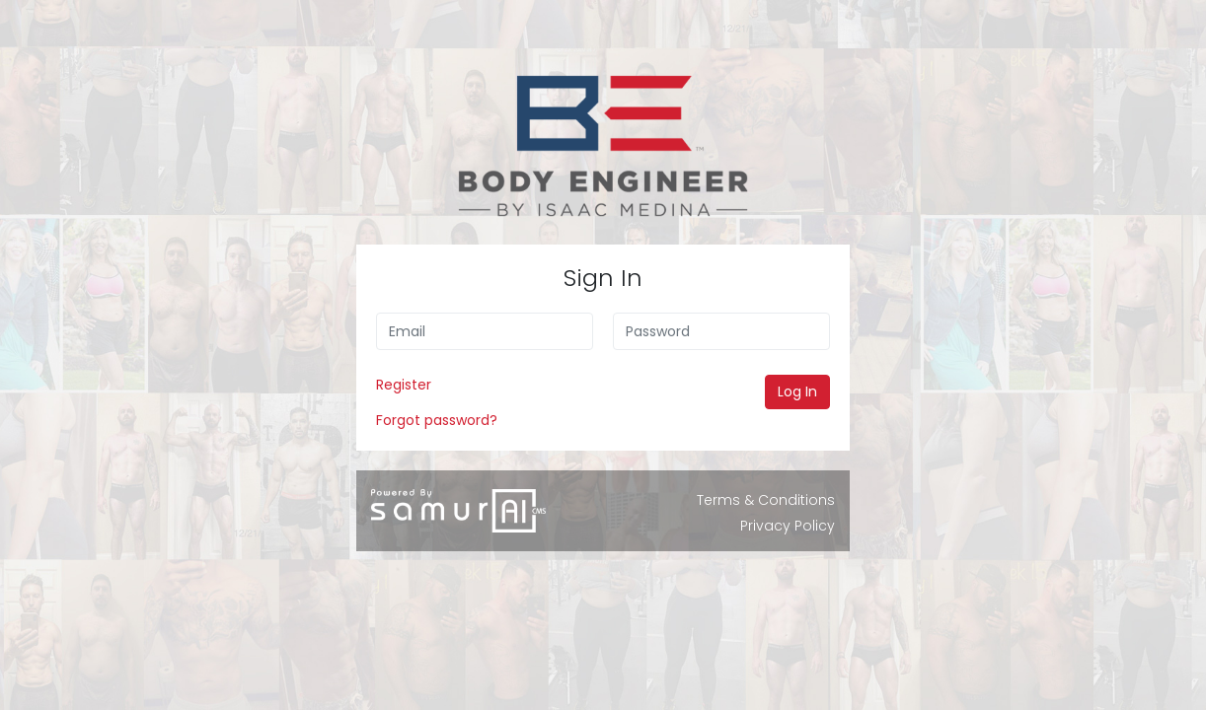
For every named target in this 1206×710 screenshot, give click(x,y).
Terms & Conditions (766, 500)
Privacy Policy (787, 525)
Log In (797, 391)
